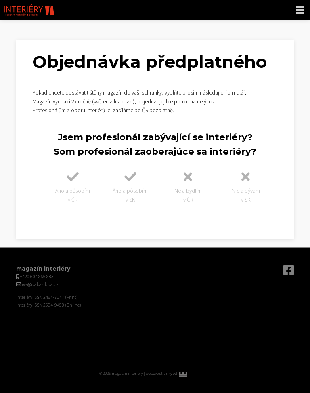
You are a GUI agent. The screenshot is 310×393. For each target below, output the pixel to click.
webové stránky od (178, 373)
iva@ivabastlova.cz (40, 284)
